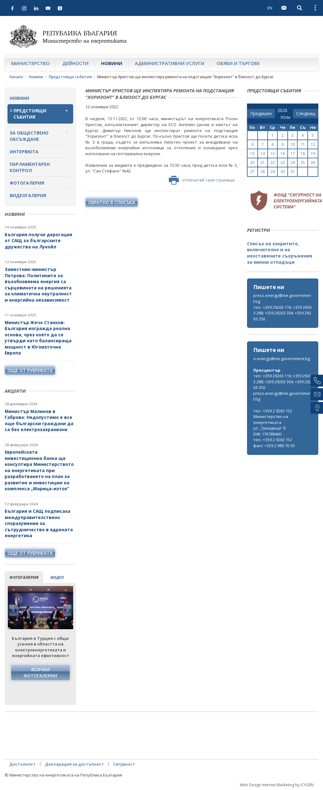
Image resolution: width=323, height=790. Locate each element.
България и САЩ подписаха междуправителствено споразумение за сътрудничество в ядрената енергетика (39, 523)
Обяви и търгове (238, 63)
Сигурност (124, 764)
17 (292, 153)
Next (67, 610)
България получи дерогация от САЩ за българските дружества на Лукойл (38, 241)
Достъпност (22, 764)
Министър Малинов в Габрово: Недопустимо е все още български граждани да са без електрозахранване (39, 420)
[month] (285, 117)
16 (282, 153)
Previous (13, 610)
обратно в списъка (111, 202)
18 (302, 153)
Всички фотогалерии (40, 672)
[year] (282, 110)
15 (272, 153)
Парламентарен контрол (30, 167)
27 (252, 171)
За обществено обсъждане (29, 136)
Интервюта (24, 152)
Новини (111, 63)
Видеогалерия (28, 195)
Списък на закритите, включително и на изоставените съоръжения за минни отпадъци (279, 253)
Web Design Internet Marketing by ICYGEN (277, 784)
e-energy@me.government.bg (281, 358)
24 (292, 162)
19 (313, 153)
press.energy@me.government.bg (282, 298)
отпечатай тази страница (202, 180)
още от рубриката (30, 370)
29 (272, 171)
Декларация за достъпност (74, 764)
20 (252, 162)
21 (262, 162)
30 (282, 171)
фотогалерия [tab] (23, 577)
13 (252, 153)
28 (262, 171)
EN (269, 8)
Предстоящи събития (70, 76)
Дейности (75, 63)
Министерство (30, 63)
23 (282, 162)
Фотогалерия (27, 183)
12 (313, 144)
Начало (16, 76)
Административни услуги (169, 63)
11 (302, 144)
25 (302, 162)
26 (313, 162)
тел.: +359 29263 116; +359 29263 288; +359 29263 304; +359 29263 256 (282, 313)
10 (292, 144)
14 (262, 153)
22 (272, 162)
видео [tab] (57, 577)
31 (292, 171)
